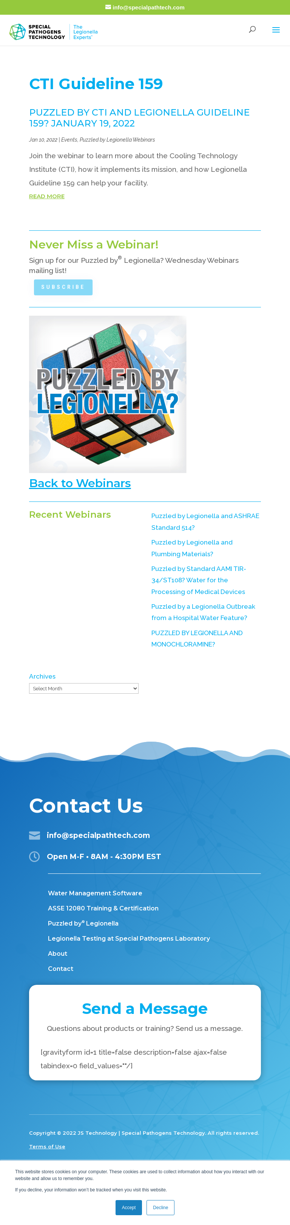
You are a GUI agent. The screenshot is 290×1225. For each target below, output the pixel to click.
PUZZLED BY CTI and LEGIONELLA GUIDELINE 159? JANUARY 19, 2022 (139, 118)
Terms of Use (47, 1146)
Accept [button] (129, 1207)
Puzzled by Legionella (83, 923)
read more (47, 196)
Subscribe (65, 287)
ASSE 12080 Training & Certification (103, 908)
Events (69, 140)
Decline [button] (160, 1207)
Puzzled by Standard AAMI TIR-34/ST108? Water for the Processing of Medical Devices (198, 580)
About (57, 953)
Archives (42, 676)
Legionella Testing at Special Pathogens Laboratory (129, 938)
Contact (60, 968)
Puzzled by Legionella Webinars (117, 140)
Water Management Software (95, 893)
